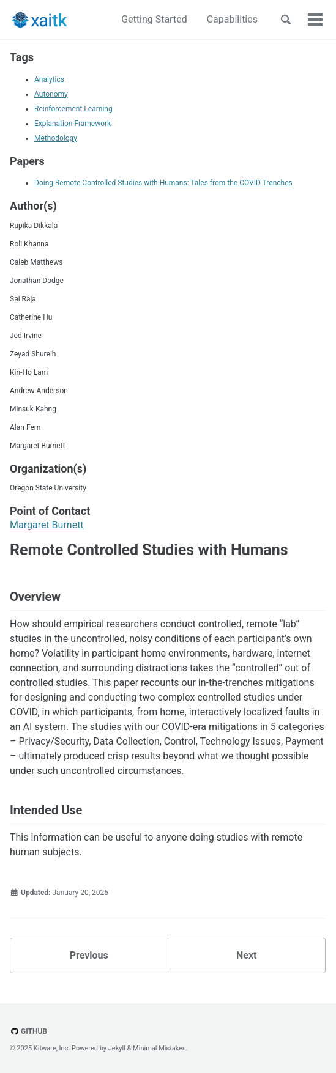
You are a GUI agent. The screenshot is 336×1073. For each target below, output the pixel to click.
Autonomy (51, 94)
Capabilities (232, 19)
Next (246, 955)
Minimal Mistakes (159, 1048)
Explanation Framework (72, 123)
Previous (89, 955)
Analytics (49, 79)
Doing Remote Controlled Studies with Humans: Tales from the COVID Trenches (163, 183)
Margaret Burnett (47, 525)
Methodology (55, 138)
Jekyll (116, 1048)
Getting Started (154, 19)
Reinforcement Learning (73, 109)
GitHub (28, 1031)
